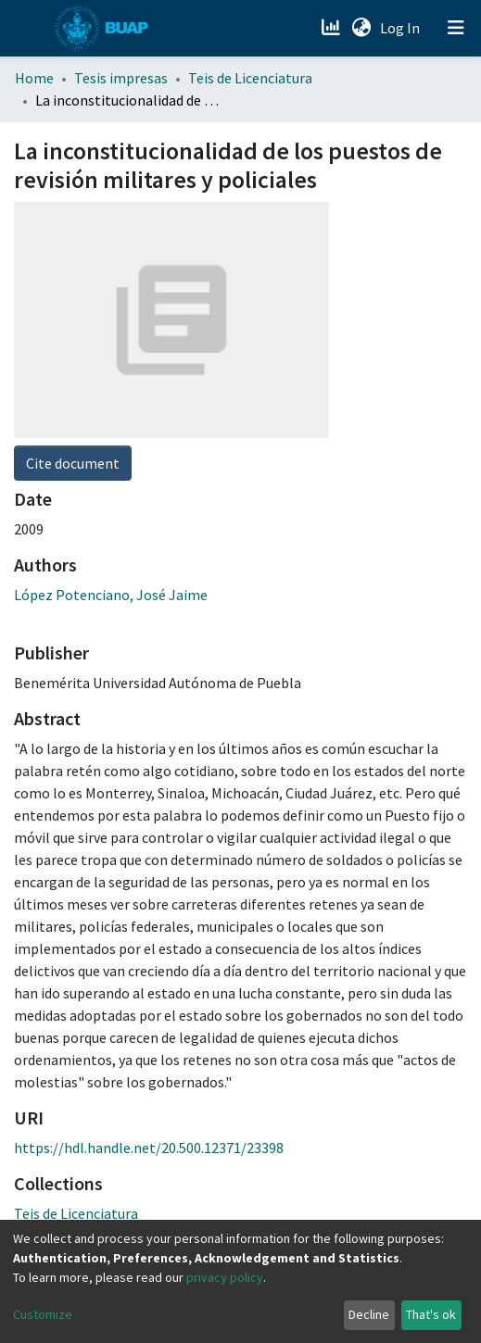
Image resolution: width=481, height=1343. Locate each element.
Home (34, 78)
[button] (361, 28)
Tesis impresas (121, 78)
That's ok (431, 1314)
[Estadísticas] (332, 28)
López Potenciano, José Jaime (111, 594)
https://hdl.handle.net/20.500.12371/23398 (149, 1147)
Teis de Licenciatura (250, 78)
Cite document (73, 463)
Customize (42, 1314)
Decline (368, 1314)
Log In (402, 28)
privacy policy (224, 1277)
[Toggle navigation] (456, 27)
